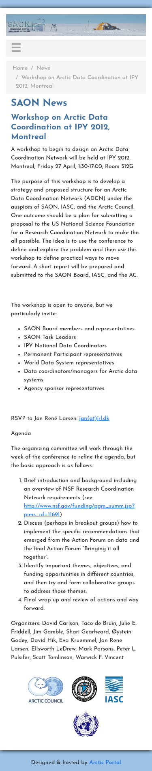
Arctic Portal (105, 763)
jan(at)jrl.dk (94, 419)
